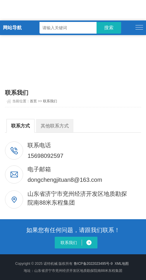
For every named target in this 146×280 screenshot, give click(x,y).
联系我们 (50, 101)
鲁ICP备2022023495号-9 (93, 264)
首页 (33, 101)
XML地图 (122, 264)
